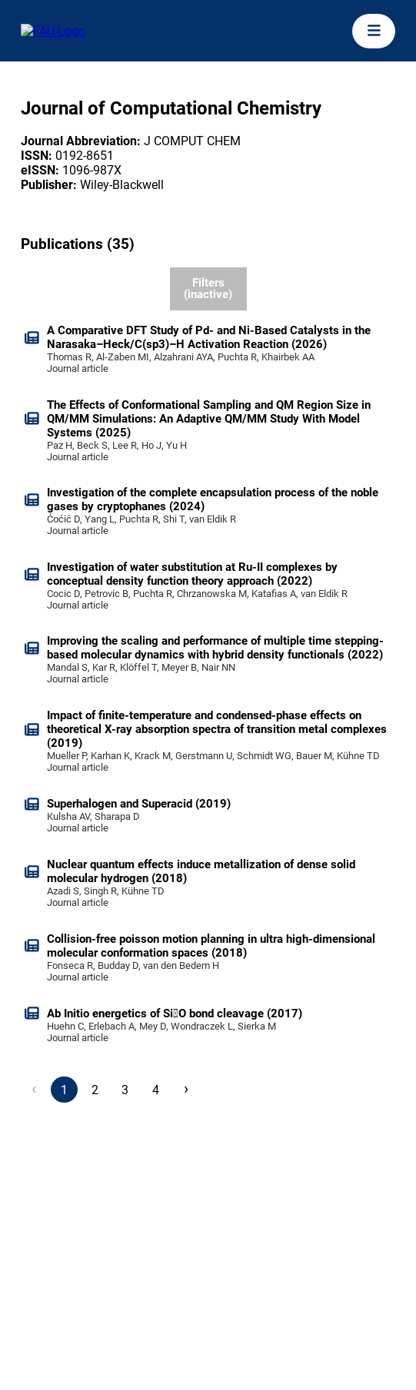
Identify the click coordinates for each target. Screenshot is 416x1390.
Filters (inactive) (208, 288)
